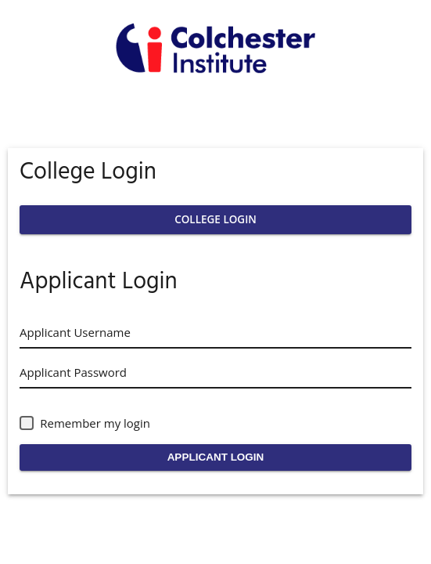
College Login (215, 219)
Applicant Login (215, 457)
